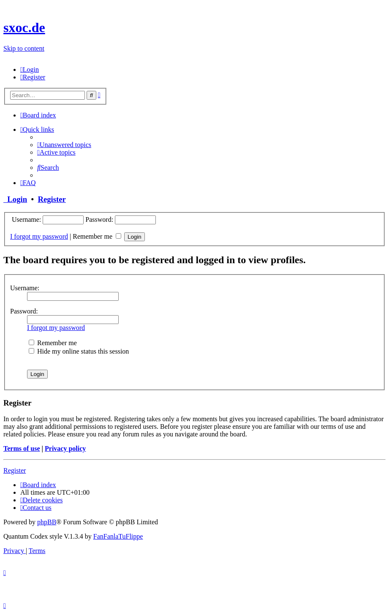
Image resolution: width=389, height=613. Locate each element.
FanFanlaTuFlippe (118, 536)
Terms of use (21, 448)
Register (51, 199)
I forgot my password (39, 236)
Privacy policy (65, 448)
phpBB (46, 522)
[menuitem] (29, 69)
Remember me (97, 236)
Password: (24, 311)
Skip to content (23, 48)
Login (15, 199)
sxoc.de (24, 27)
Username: (24, 288)
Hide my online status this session (79, 351)
